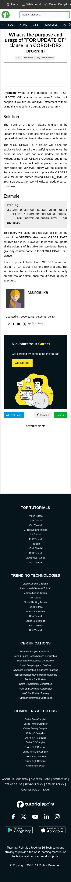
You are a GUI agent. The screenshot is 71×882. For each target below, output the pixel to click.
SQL (10, 24)
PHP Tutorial (35, 539)
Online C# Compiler (35, 742)
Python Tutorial (35, 516)
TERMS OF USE (13, 784)
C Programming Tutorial (35, 530)
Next (61, 414)
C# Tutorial (35, 534)
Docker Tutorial (35, 607)
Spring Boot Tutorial (35, 621)
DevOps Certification (35, 679)
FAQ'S (46, 789)
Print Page (13, 415)
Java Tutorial (35, 520)
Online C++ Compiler (35, 737)
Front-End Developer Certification (35, 688)
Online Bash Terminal (35, 756)
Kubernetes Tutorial (35, 611)
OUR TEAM (22, 779)
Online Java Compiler (35, 719)
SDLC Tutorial (35, 625)
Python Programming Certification (35, 698)
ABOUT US (8, 779)
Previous (43, 414)
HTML (23, 24)
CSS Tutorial (35, 553)
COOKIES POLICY (31, 789)
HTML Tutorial (35, 548)
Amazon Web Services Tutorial (35, 588)
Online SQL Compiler (35, 761)
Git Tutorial (35, 597)
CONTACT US (60, 779)
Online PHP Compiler (35, 747)
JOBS (47, 779)
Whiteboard (31, 4)
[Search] (45, 14)
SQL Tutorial (35, 562)
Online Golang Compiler (35, 728)
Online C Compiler (35, 733)
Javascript (50, 24)
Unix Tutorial (35, 630)
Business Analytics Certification (35, 651)
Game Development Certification (35, 684)
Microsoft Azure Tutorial (35, 593)
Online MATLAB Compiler (35, 751)
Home (12, 4)
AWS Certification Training (35, 693)
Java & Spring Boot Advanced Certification (35, 656)
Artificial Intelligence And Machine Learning (35, 674)
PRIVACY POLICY (34, 784)
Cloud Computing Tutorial (35, 583)
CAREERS (36, 779)
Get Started (22, 362)
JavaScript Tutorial (35, 557)
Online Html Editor (35, 765)
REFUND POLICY (55, 784)
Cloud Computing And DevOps (35, 665)
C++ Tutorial (35, 525)
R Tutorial (35, 543)
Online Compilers (57, 4)
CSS (36, 24)
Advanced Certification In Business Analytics (35, 670)
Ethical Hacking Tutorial (35, 602)
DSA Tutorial (35, 616)
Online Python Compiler (35, 724)
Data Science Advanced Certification (35, 660)
